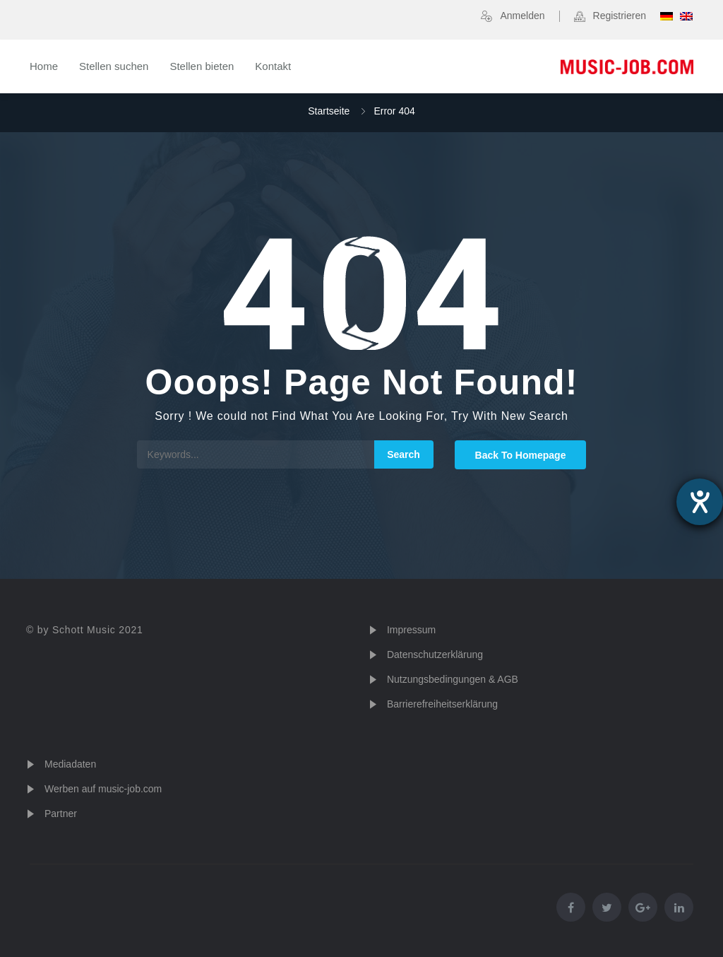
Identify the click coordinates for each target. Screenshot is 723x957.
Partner (60, 813)
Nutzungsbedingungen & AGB (452, 679)
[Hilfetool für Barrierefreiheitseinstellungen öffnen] (699, 501)
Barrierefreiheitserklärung (442, 704)
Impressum (411, 629)
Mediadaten (70, 764)
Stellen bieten (201, 66)
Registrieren (619, 15)
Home (44, 66)
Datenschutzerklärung (435, 654)
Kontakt (273, 66)
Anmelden (522, 15)
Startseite (328, 111)
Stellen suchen (113, 66)
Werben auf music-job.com (103, 788)
